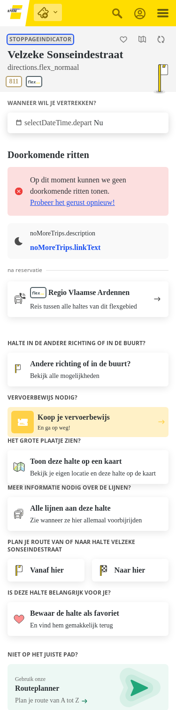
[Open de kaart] (142, 39)
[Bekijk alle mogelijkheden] (88, 369)
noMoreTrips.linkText (65, 247)
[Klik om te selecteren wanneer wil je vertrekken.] (88, 123)
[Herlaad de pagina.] (160, 39)
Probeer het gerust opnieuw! (72, 202)
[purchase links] (48, 12)
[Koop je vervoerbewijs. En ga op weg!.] (88, 422)
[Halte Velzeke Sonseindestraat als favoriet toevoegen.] (123, 39)
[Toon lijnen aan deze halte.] (26, 81)
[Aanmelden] (139, 13)
